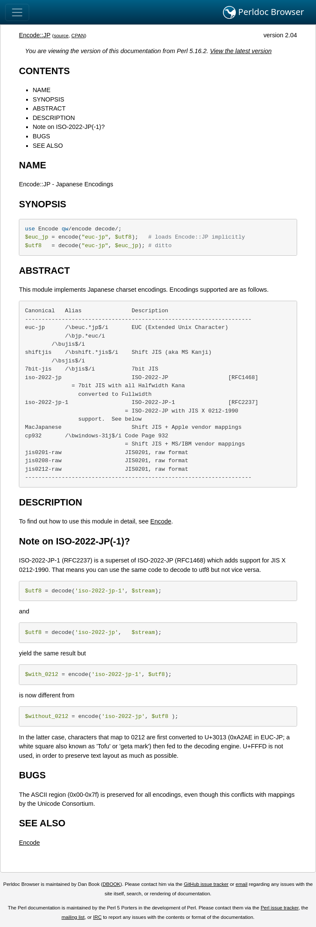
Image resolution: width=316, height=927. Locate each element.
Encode (161, 521)
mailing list (73, 917)
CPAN (77, 35)
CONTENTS (44, 71)
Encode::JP (34, 35)
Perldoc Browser (263, 12)
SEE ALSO (48, 145)
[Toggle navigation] (17, 12)
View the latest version (241, 51)
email (242, 884)
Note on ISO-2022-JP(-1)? (69, 126)
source (61, 35)
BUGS (41, 136)
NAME (42, 90)
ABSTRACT (49, 108)
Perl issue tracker (279, 907)
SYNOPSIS (48, 99)
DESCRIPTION (54, 117)
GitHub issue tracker (206, 884)
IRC (97, 917)
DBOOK (111, 884)
